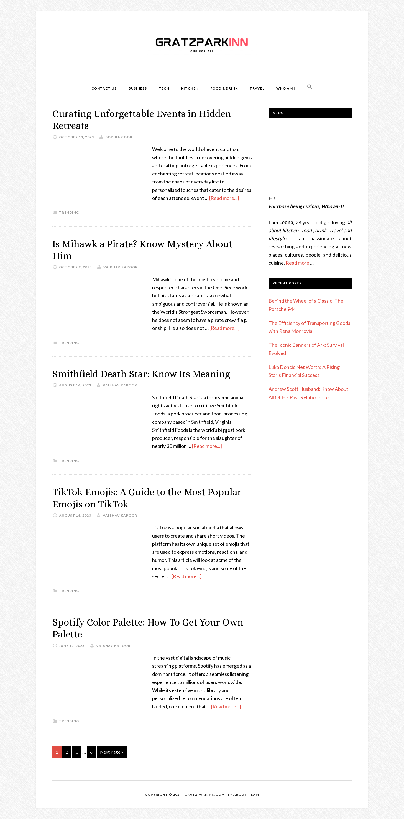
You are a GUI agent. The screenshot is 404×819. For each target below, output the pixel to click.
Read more (297, 263)
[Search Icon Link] (309, 87)
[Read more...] (224, 198)
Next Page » (111, 751)
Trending (69, 212)
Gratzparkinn (202, 44)
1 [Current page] (57, 751)
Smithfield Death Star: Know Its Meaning (143, 373)
